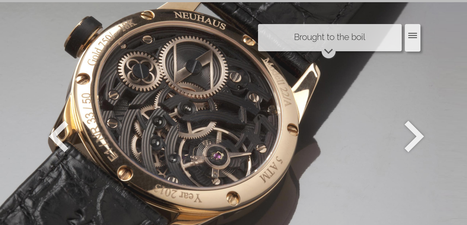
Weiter (415, 136)
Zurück (58, 136)
